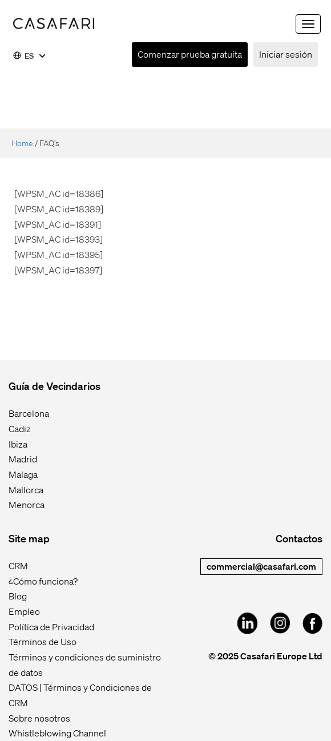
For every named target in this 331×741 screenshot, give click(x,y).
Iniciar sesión (285, 54)
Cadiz (20, 428)
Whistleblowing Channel (57, 733)
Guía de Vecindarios (54, 385)
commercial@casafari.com (261, 566)
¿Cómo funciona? (43, 581)
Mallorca (26, 490)
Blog (18, 596)
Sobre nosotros (39, 718)
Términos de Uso (42, 641)
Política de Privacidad (51, 627)
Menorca (27, 504)
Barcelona (29, 413)
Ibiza (18, 444)
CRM (18, 565)
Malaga (23, 474)
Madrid (23, 459)
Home (22, 143)
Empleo (24, 611)
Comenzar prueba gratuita (190, 54)
